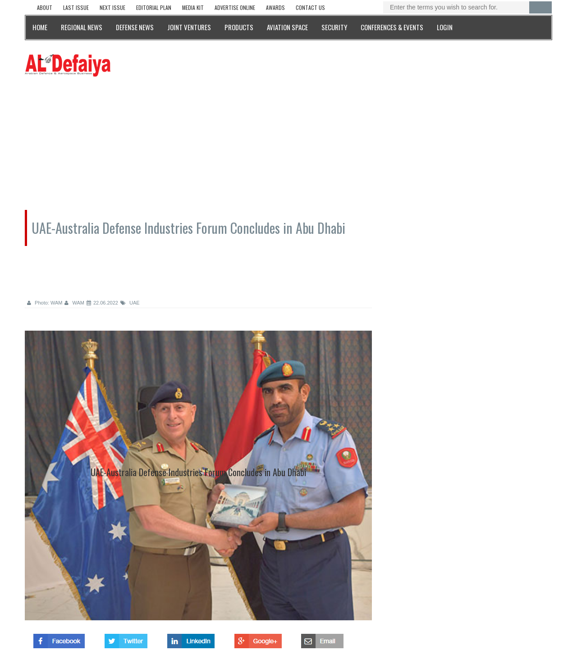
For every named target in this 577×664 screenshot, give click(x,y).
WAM (74, 302)
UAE (130, 302)
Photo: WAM (44, 302)
